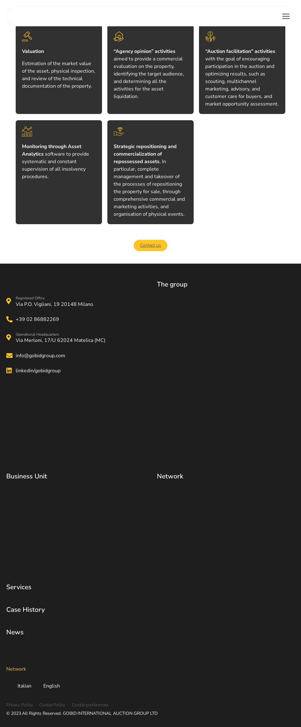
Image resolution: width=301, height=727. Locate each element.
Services (18, 587)
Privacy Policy (19, 705)
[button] (150, 245)
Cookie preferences (90, 705)
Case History (25, 609)
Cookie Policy (52, 705)
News (15, 632)
